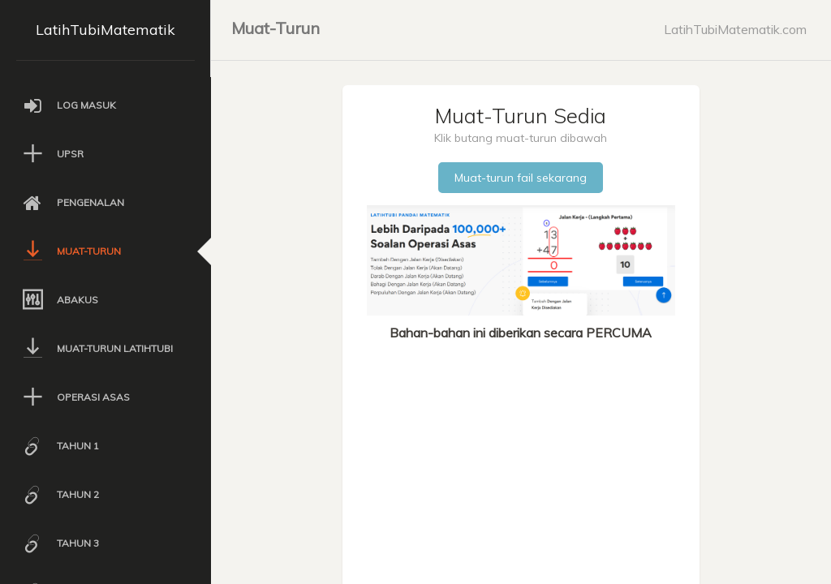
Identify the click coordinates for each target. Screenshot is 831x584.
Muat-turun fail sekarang (520, 177)
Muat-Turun (275, 28)
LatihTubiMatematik (105, 29)
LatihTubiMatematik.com (735, 29)
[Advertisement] (520, 464)
